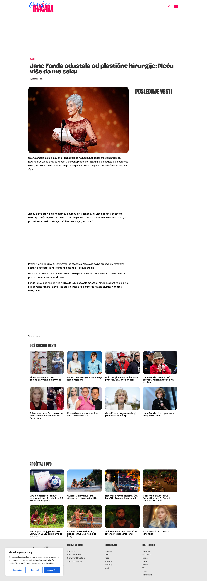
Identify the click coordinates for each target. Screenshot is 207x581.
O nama (146, 551)
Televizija (109, 565)
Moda (145, 565)
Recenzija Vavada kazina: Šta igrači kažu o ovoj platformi (121, 497)
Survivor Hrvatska (76, 558)
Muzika (108, 562)
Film (107, 555)
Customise (17, 570)
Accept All (51, 570)
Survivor (71, 551)
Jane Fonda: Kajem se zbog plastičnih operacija (120, 414)
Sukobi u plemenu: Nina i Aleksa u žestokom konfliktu (83, 497)
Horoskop (147, 575)
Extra (145, 558)
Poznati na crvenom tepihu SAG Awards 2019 (82, 414)
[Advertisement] (103, 36)
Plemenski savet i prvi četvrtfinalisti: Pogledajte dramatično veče (157, 498)
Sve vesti (146, 555)
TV (143, 568)
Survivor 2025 (74, 555)
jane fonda (35, 336)
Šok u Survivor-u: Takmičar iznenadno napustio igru (121, 532)
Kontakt (109, 551)
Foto (107, 558)
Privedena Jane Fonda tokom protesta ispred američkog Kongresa (46, 415)
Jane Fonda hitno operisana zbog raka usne (158, 414)
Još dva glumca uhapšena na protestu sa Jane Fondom (121, 378)
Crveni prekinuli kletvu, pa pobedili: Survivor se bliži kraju (82, 534)
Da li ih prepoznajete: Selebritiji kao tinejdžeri (84, 378)
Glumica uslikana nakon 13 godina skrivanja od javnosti (45, 378)
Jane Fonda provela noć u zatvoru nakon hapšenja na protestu (158, 380)
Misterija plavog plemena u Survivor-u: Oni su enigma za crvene (46, 534)
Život (144, 572)
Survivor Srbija (74, 562)
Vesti (107, 568)
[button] (169, 6)
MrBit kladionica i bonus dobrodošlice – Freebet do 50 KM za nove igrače (46, 498)
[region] (34, 562)
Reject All (35, 570)
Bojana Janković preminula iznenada (158, 532)
